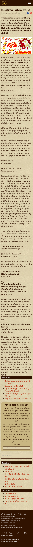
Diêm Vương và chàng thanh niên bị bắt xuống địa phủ (17, 467)
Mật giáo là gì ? (9, 471)
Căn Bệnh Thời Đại (10, 493)
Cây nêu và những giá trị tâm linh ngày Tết (18, 388)
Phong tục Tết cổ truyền (12, 391)
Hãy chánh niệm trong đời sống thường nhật (17, 480)
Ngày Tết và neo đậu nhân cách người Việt (18, 398)
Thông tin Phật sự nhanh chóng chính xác (8, 546)
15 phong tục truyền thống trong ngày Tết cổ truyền (18, 382)
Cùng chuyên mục (7, 490)
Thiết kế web (10, 542)
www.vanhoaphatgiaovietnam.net (17, 527)
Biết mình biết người (11, 503)
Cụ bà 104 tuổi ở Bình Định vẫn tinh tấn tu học (17, 475)
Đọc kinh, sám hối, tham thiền (14, 486)
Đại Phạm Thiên (10, 484)
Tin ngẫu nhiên (6, 463)
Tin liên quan (6, 377)
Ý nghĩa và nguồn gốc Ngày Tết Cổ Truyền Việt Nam (18, 395)
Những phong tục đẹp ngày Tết (14, 386)
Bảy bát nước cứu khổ (11, 496)
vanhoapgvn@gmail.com (8, 525)
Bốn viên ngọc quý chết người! (14, 498)
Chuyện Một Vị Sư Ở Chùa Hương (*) (16, 501)
